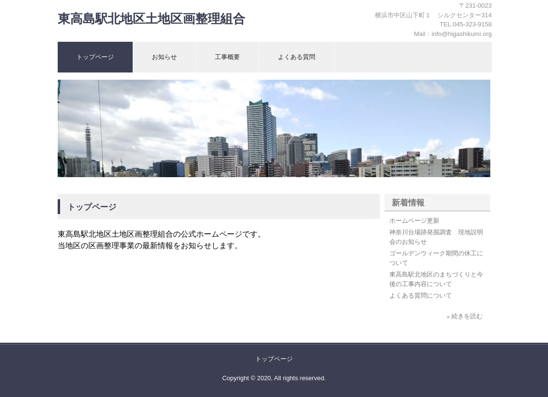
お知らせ (164, 56)
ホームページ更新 (414, 220)
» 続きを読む (465, 316)
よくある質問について (420, 295)
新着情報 (408, 202)
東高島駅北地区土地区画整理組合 (151, 19)
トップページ (95, 56)
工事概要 (227, 56)
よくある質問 (296, 56)
